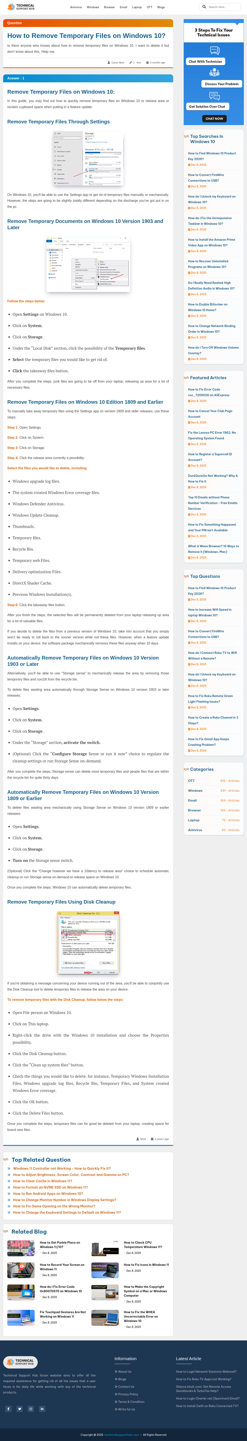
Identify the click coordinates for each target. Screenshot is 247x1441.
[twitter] (20, 1409)
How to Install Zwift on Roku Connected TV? (207, 1406)
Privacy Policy (126, 1394)
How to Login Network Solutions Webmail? (206, 1372)
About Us (122, 1372)
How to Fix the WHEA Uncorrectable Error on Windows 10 (141, 1316)
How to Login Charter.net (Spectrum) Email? (208, 1398)
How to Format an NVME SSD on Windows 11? (50, 1187)
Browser (109, 7)
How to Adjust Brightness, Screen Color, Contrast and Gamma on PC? (71, 1175)
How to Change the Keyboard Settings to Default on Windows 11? (67, 1212)
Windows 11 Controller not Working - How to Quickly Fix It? (62, 1168)
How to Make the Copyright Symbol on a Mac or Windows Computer (145, 1291)
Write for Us (124, 1409)
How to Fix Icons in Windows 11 (146, 1265)
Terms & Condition (129, 1402)
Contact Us (124, 1387)
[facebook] (8, 1409)
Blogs (161, 7)
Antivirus (76, 7)
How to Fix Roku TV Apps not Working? (203, 1379)
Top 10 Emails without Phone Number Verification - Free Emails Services (212, 503)
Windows (93, 7)
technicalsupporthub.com (121, 1434)
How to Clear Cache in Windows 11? (42, 1181)
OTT (149, 7)
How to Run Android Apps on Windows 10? (48, 1193)
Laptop (137, 7)
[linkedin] (42, 1409)
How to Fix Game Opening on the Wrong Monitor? (54, 1206)
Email (123, 7)
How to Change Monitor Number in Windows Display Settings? (64, 1200)
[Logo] (21, 7)
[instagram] (31, 1409)
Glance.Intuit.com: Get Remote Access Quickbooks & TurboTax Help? (203, 1389)
